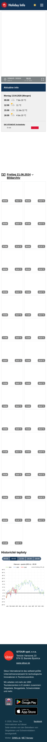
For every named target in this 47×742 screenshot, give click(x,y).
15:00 (29, 559)
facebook (38, 721)
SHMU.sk (16, 738)
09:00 (13, 559)
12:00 (21, 559)
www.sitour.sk (23, 663)
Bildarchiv (13, 177)
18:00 (37, 559)
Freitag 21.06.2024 (20, 174)
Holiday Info (11, 3)
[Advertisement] (23, 150)
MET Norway (27, 738)
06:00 (6, 559)
